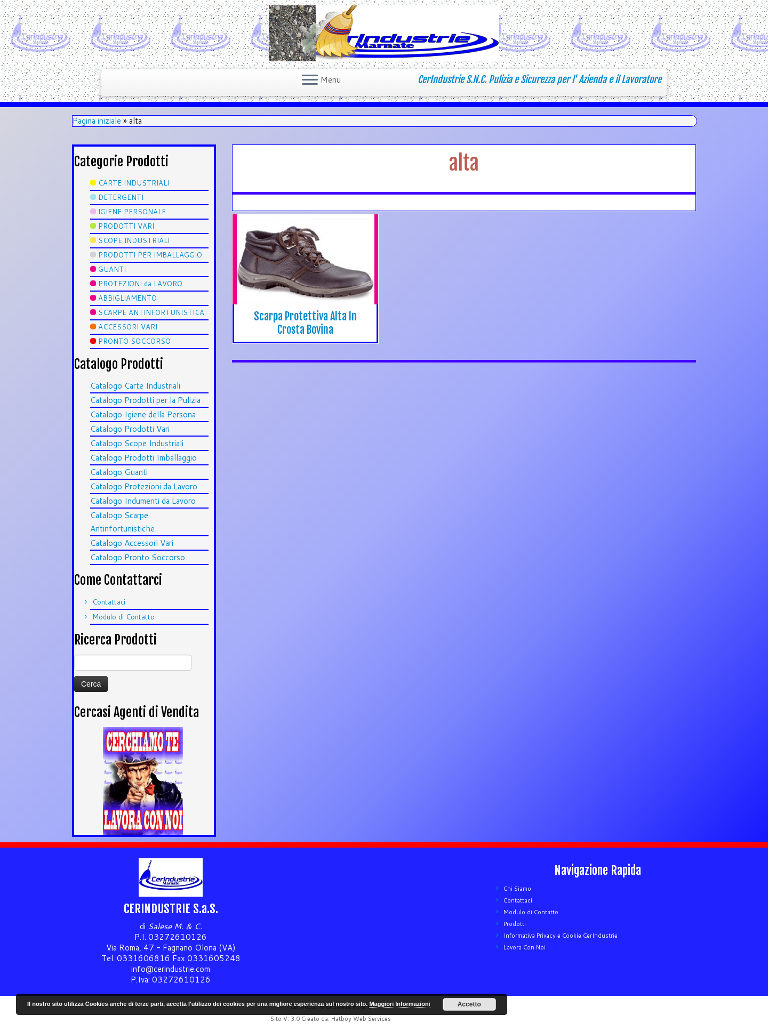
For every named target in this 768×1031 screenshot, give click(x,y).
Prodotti (514, 924)
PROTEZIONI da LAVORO (140, 283)
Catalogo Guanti (119, 472)
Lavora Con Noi (524, 947)
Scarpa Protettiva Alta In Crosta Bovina (305, 323)
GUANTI (112, 269)
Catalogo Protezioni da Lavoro (143, 486)
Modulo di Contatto (123, 617)
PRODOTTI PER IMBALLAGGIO (150, 255)
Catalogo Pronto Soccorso (137, 557)
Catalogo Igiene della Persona (143, 414)
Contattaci (108, 602)
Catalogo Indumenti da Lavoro (143, 500)
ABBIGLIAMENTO (127, 298)
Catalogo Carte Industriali (135, 385)
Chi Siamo (517, 888)
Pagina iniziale (97, 120)
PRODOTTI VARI (126, 226)
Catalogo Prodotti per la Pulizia (145, 400)
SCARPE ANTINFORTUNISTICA (151, 312)
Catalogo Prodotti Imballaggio (143, 457)
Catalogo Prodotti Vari (130, 428)
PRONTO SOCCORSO (134, 341)
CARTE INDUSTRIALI (133, 183)
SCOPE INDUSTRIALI (134, 240)
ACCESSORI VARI (127, 327)
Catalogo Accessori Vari (131, 543)
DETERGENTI (120, 197)
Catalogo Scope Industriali (136, 443)
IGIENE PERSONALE (132, 211)
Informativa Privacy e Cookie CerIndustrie (560, 935)
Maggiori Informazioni (399, 1004)
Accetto (469, 1004)
